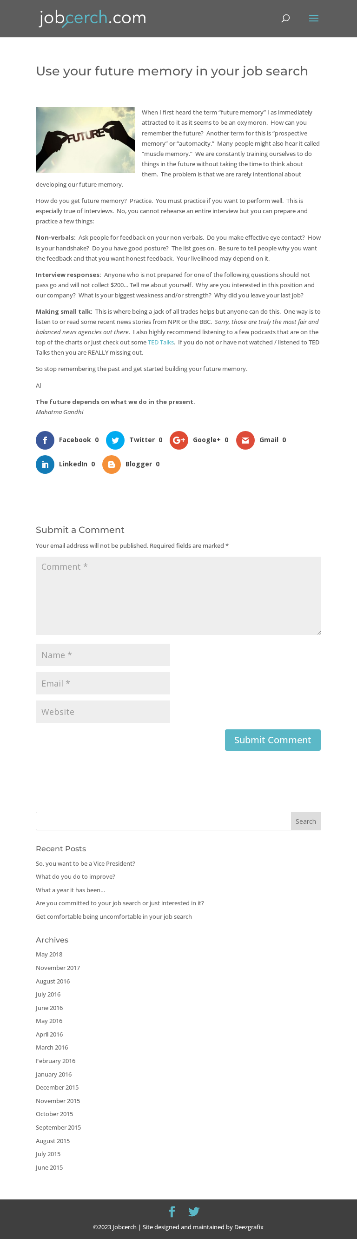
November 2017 (58, 967)
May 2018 (49, 954)
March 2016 (52, 1047)
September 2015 (58, 1127)
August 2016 (53, 981)
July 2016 (48, 994)
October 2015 (54, 1114)
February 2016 (55, 1061)
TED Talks (161, 342)
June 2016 (49, 1007)
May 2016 (49, 1021)
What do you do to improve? (75, 876)
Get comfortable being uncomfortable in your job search (114, 916)
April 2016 (49, 1034)
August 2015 (53, 1141)
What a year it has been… (70, 890)
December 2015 (57, 1087)
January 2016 (54, 1074)
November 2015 (58, 1101)
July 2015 (48, 1154)
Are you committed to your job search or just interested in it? (120, 903)
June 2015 (49, 1167)
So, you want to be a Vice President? (85, 863)
